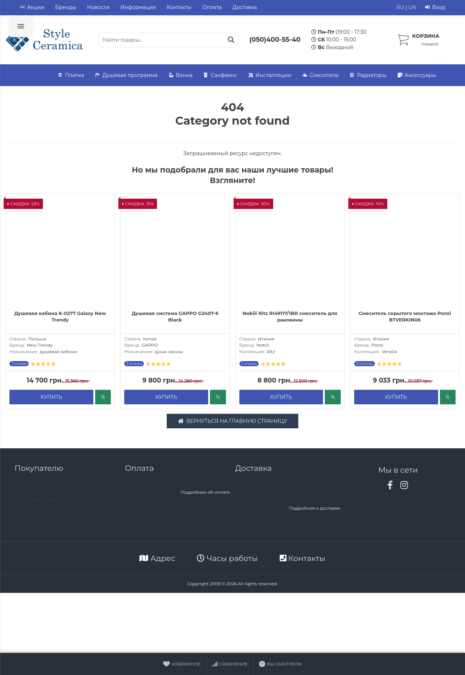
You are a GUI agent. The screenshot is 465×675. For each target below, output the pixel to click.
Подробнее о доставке (314, 510)
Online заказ (34, 519)
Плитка (71, 75)
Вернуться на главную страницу (232, 422)
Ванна (181, 75)
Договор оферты (40, 504)
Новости (98, 7)
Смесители (321, 75)
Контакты (179, 7)
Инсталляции (269, 75)
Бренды (65, 7)
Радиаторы (368, 75)
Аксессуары (416, 75)
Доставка (244, 7)
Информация (138, 7)
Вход (435, 7)
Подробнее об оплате (205, 494)
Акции (32, 7)
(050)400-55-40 (274, 39)
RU (400, 7)
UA (412, 7)
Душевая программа (127, 75)
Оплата (212, 7)
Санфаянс (220, 75)
